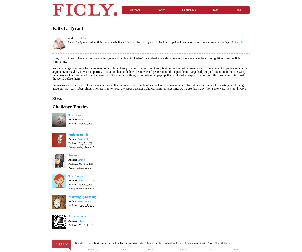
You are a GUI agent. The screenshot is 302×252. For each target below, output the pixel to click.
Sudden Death (78, 134)
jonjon (81, 119)
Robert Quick (84, 201)
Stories (161, 10)
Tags (215, 10)
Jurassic (74, 155)
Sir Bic (81, 159)
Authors (135, 10)
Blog (238, 10)
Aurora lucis (77, 216)
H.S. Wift (82, 38)
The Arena (75, 176)
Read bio (240, 42)
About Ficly (92, 249)
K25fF (81, 220)
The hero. (75, 115)
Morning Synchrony (82, 197)
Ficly (85, 10)
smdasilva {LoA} (86, 180)
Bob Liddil (83, 139)
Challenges (189, 10)
